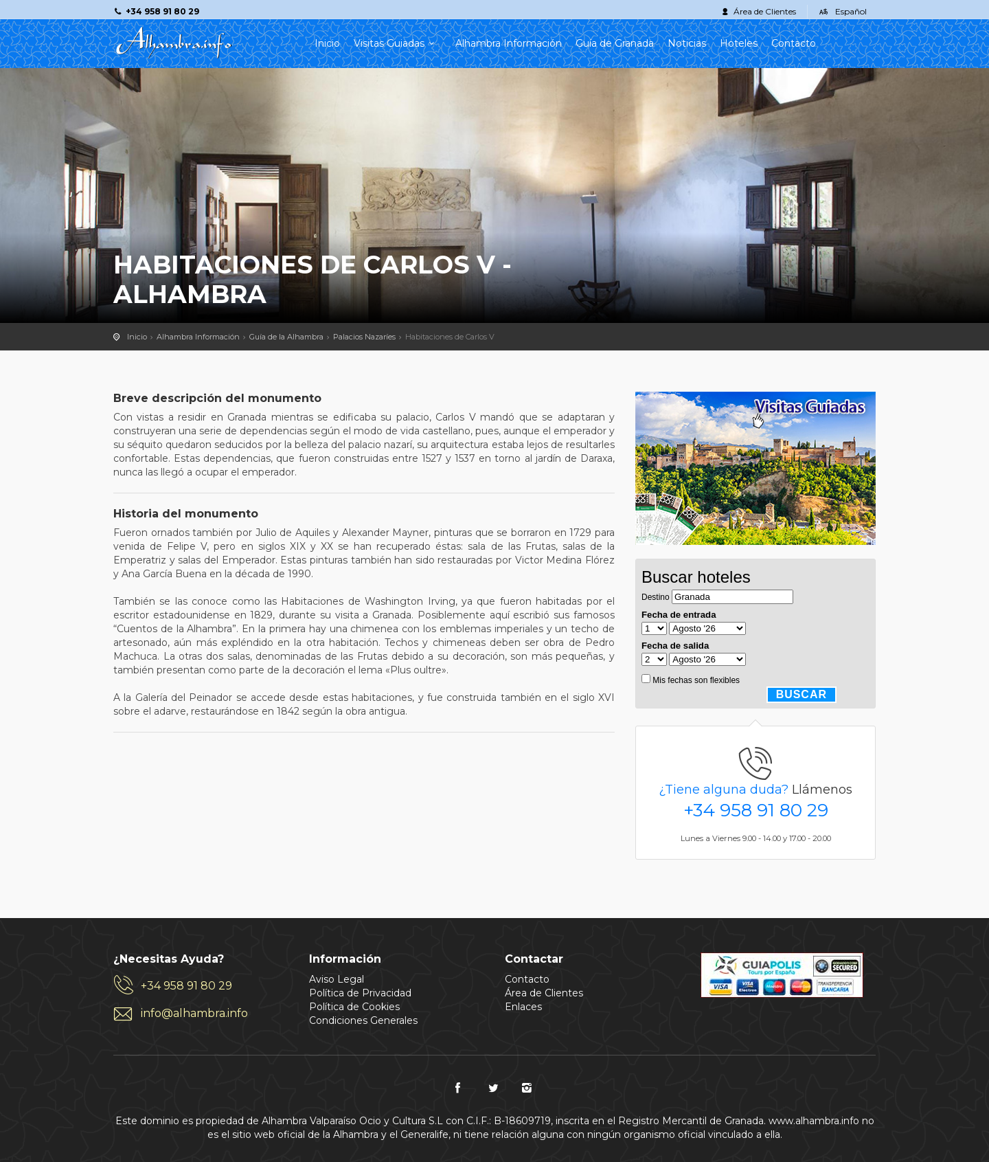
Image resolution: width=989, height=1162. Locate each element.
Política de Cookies (354, 1007)
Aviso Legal (336, 979)
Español (851, 11)
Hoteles (739, 43)
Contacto (793, 43)
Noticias (687, 43)
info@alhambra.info (194, 1013)
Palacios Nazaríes (364, 337)
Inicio (327, 43)
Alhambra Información (508, 43)
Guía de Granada (615, 43)
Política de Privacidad (360, 993)
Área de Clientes (765, 11)
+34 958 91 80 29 (755, 810)
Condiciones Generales (363, 1020)
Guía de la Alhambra (286, 337)
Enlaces (523, 1007)
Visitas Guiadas (398, 43)
